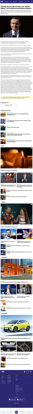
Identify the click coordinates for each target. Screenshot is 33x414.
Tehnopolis (9, 380)
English (17, 378)
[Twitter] (26, 371)
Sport (3, 377)
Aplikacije (17, 391)
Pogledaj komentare (8, 105)
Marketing (17, 385)
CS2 (1, 225)
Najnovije (6, 1)
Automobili (9, 381)
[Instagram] (28, 371)
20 (4, 139)
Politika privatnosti (19, 389)
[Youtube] (30, 371)
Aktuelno (2, 169)
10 (4, 112)
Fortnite (18, 240)
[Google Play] (12, 399)
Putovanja (3, 383)
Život (2, 380)
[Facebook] (24, 371)
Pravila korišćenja (19, 388)
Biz (2, 378)
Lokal (8, 383)
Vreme (17, 380)
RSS (16, 392)
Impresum (17, 386)
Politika (8, 119)
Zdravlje (3, 381)
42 (4, 119)
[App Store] (20, 399)
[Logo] (2, 1)
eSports (9, 378)
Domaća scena (8, 244)
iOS (17, 295)
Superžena (9, 377)
